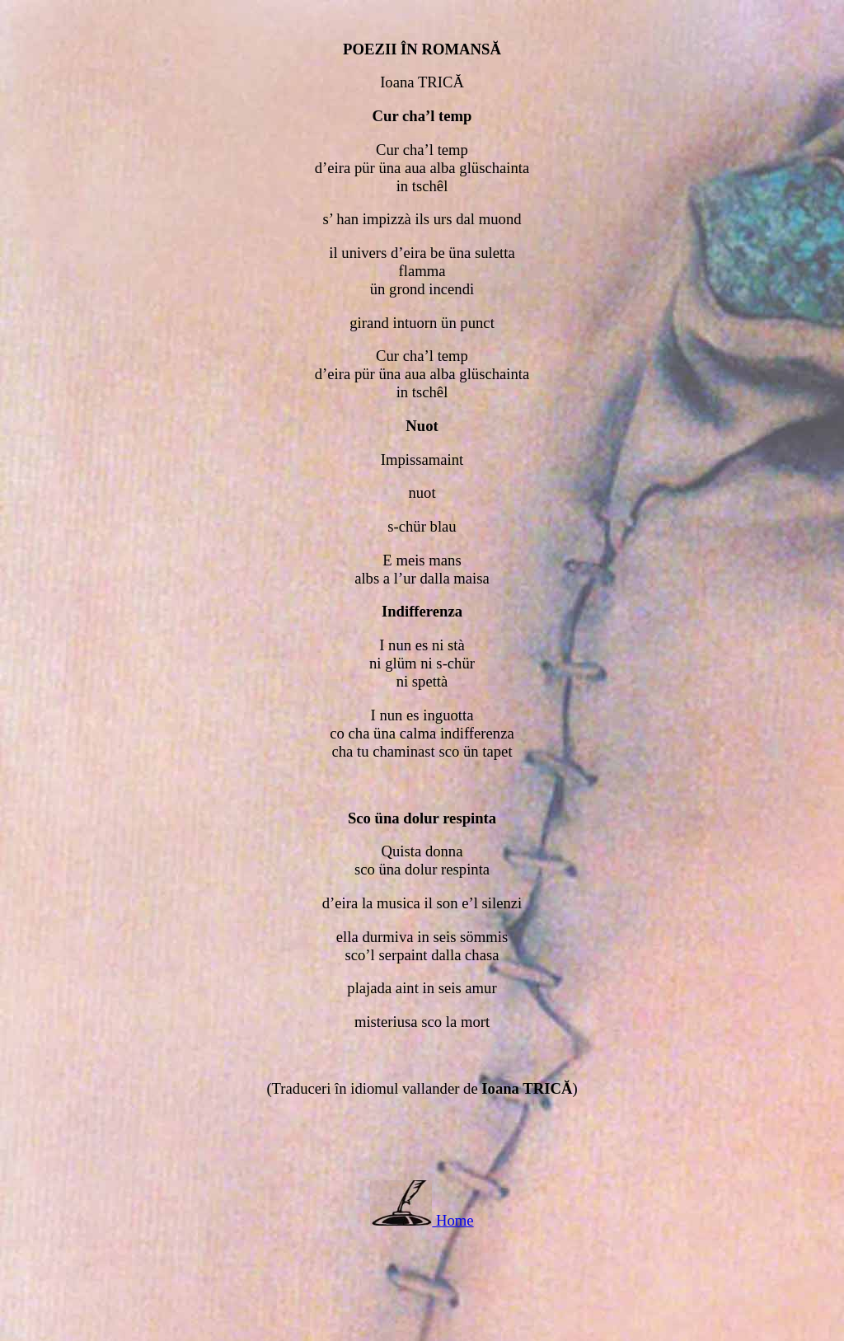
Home (455, 1220)
